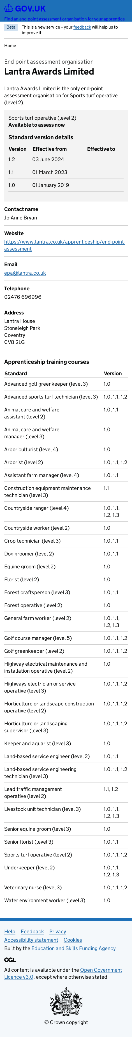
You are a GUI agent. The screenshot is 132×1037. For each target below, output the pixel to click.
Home (10, 45)
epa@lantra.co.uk (25, 273)
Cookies (73, 940)
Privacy (57, 931)
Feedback (32, 931)
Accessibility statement (31, 940)
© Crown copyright (66, 1022)
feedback (82, 27)
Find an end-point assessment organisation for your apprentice (64, 19)
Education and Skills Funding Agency (73, 948)
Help (9, 931)
